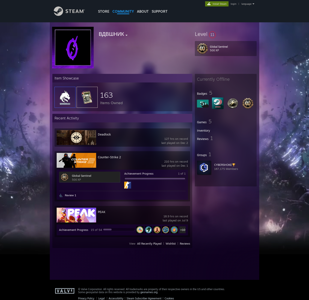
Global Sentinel (81, 175)
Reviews (185, 243)
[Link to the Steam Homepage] (72, 15)
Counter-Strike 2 (109, 157)
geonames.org (149, 292)
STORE (103, 11)
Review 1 (70, 195)
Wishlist (171, 243)
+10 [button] (182, 229)
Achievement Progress (138, 173)
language (246, 3)
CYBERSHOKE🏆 (224, 164)
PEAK (101, 212)
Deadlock (104, 134)
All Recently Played (149, 243)
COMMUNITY (123, 11)
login (233, 3)
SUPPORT (160, 11)
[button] (226, 34)
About (143, 11)
